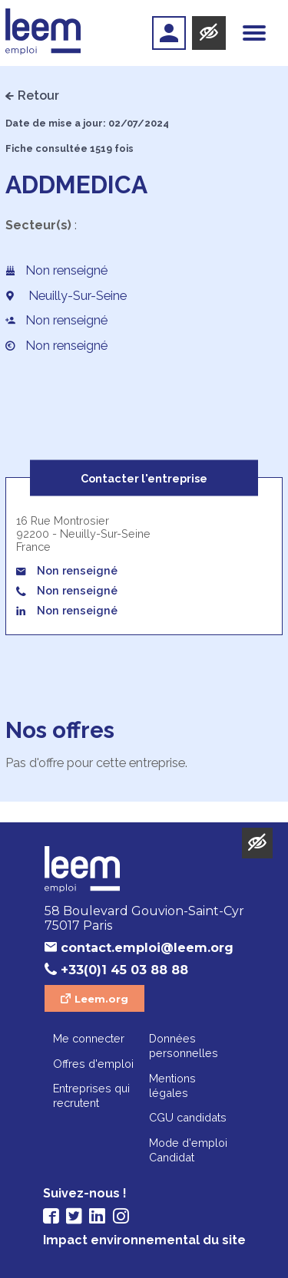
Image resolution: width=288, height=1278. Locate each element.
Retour (38, 95)
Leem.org (101, 999)
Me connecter (88, 1038)
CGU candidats (188, 1117)
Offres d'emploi (93, 1063)
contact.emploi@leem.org (147, 947)
